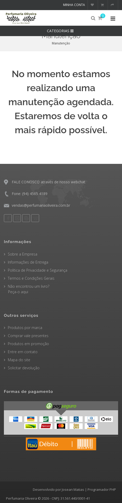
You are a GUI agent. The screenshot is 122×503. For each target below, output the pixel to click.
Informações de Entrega (28, 262)
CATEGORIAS (61, 30)
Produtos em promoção (28, 343)
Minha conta (74, 5)
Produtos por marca (25, 327)
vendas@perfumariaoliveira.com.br (41, 205)
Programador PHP (102, 489)
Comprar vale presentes (28, 335)
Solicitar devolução (24, 367)
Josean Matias (73, 489)
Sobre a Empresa (22, 254)
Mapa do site (19, 359)
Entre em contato (23, 351)
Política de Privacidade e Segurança (37, 270)
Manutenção (61, 43)
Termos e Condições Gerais (31, 278)
